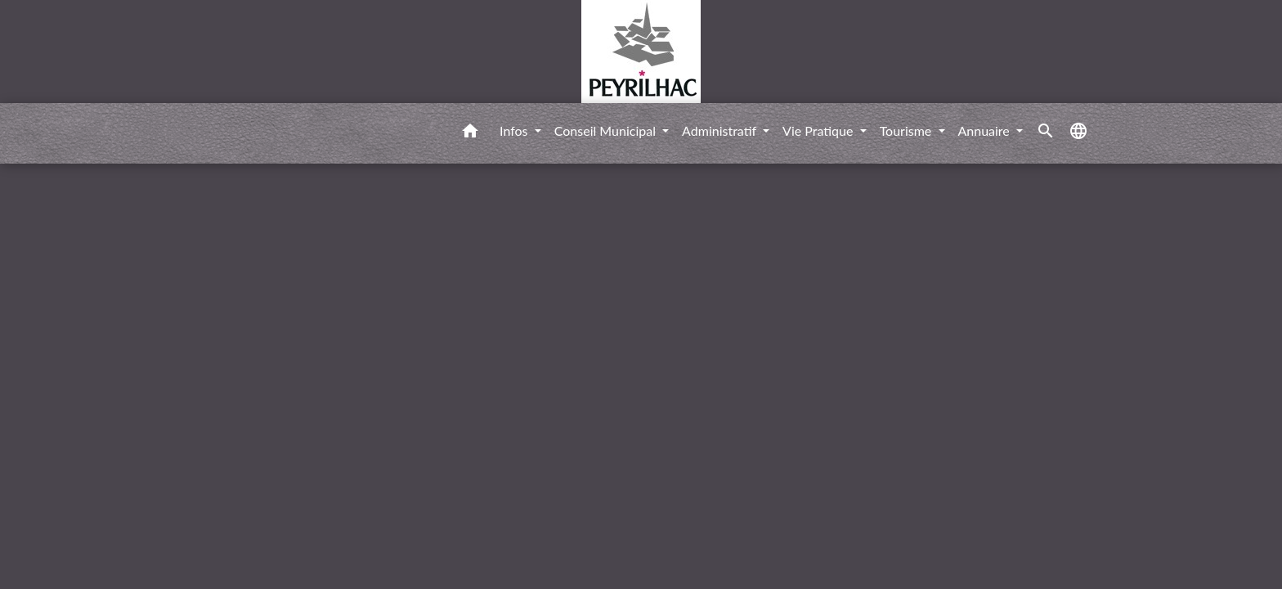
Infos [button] (515, 130)
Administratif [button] (721, 130)
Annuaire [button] (985, 130)
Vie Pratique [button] (819, 130)
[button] (470, 133)
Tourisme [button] (907, 130)
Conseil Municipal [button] (606, 130)
